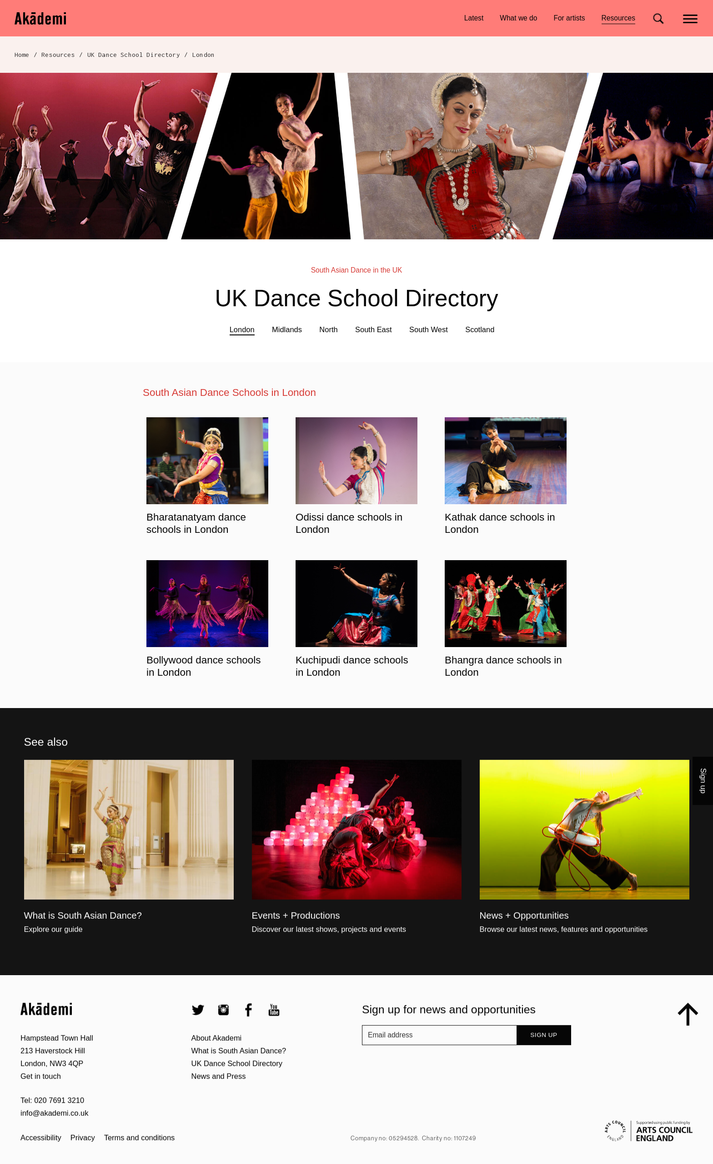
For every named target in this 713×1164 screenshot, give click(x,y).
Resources (618, 19)
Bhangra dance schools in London (503, 666)
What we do (518, 18)
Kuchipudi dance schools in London (352, 666)
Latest (473, 18)
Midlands (287, 329)
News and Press (218, 1105)
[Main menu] (691, 18)
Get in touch (40, 1105)
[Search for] (658, 18)
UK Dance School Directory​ (133, 54)
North (328, 329)
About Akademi (216, 1067)
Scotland (479, 329)
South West (428, 329)
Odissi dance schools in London (349, 523)
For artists (569, 18)
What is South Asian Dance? (238, 1079)
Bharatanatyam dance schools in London (196, 523)
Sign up (543, 1064)
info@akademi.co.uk (54, 1142)
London (242, 329)
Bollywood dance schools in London (203, 666)
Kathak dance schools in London (500, 523)
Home (22, 54)
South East (373, 329)
